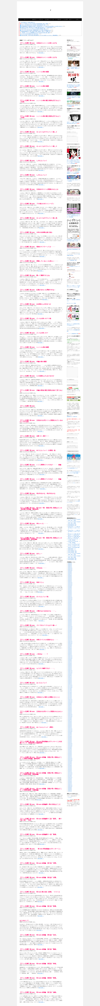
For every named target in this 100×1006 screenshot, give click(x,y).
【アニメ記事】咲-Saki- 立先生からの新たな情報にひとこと (40, 697)
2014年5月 (70, 737)
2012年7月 (70, 764)
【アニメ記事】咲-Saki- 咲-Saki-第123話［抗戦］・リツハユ (40, 892)
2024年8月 (70, 587)
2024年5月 (70, 591)
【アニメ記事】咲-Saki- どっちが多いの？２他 (35, 318)
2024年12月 (70, 582)
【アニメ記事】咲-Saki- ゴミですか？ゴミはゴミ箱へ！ (38, 625)
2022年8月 (70, 616)
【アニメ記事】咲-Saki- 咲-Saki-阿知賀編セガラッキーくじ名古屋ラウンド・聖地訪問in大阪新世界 (41, 742)
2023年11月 (70, 598)
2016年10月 (70, 702)
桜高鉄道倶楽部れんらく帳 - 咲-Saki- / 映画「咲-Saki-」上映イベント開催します (36, 31)
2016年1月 (70, 713)
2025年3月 (70, 579)
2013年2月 (70, 755)
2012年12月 (70, 758)
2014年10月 (70, 731)
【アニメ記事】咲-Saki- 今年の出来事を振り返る (36, 232)
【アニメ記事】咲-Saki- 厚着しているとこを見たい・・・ (39, 261)
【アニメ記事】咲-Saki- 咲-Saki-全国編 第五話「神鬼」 (38, 963)
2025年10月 (70, 570)
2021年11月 (70, 627)
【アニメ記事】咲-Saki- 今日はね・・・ (33, 568)
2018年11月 (70, 671)
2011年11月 (70, 774)
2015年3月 (70, 725)
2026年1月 (70, 566)
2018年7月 (70, 676)
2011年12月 (70, 772)
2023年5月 (70, 605)
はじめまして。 (25, 920)
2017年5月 (70, 693)
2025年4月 (70, 577)
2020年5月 (70, 649)
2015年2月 (70, 726)
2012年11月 (70, 759)
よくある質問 (65, 19)
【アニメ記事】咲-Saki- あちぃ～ (31, 553)
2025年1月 (70, 581)
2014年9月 (70, 732)
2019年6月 (70, 663)
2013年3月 (70, 754)
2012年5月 (70, 766)
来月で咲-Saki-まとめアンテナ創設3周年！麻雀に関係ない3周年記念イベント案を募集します (73, 86)
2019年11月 (70, 657)
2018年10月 (70, 672)
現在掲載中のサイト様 (49, 19)
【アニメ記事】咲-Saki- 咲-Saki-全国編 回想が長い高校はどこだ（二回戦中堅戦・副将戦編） (41, 773)
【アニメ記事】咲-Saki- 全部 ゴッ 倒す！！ (34, 436)
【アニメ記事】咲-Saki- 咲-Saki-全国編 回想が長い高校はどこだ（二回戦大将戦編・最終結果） (41, 757)
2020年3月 (70, 652)
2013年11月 (70, 744)
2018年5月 (70, 679)
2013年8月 (70, 748)
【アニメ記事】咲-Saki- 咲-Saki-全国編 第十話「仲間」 (38, 863)
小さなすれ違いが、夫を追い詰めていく (27, 22)
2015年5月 (70, 722)
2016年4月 (70, 709)
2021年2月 (70, 638)
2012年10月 (70, 760)
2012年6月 (70, 765)
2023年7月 (70, 603)
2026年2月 (70, 565)
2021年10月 (70, 629)
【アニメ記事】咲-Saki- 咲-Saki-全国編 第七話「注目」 (38, 935)
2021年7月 (70, 632)
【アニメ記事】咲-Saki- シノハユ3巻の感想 (34, 72)
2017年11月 (70, 686)
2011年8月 (70, 775)
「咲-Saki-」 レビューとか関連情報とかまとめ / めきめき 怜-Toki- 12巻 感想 (35, 32)
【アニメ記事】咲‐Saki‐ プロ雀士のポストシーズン (37, 203)
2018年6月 (70, 677)
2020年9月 (70, 644)
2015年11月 (70, 715)
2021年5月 (70, 635)
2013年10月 (70, 746)
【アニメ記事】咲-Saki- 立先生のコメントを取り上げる (38, 43)
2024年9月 (70, 586)
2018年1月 (70, 683)
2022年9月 (70, 615)
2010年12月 (70, 777)
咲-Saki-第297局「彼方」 (72, 524)
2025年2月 (70, 580)
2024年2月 (70, 594)
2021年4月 (70, 636)
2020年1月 (70, 654)
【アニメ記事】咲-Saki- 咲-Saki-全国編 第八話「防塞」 (38, 906)
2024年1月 (70, 596)
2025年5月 (70, 576)
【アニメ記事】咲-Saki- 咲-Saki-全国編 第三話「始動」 (38, 992)
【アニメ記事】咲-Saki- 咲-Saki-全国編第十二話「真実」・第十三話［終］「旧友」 (41, 819)
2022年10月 (70, 614)
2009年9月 (70, 787)
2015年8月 (70, 719)
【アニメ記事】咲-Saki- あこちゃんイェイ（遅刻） (37, 727)
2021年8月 (70, 631)
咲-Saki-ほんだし (70, 460)
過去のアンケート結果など (74, 19)
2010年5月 (70, 781)
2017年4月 (70, 694)
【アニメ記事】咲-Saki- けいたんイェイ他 (34, 596)
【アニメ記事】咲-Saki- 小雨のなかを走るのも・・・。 (38, 611)
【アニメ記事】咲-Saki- (28, 406)
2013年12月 (70, 743)
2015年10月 (70, 716)
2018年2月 (70, 682)
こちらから (70, 797)
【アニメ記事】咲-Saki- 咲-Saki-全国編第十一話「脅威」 (38, 834)
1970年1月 (70, 791)
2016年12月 (70, 699)
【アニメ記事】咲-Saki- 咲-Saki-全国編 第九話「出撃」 (38, 877)
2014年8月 (70, 733)
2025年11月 (70, 569)
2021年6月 (70, 633)
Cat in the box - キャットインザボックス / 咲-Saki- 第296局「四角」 (33, 28)
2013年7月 (70, 749)
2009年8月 (70, 788)
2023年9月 (70, 601)
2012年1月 (70, 771)
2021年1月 (70, 640)
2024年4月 (70, 592)
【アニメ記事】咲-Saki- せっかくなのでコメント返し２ (38, 132)
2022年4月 (70, 621)
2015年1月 (70, 727)
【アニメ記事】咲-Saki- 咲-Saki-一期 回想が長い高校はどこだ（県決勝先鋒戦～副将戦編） (41, 538)
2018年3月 (70, 681)
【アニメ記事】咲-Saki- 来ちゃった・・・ (34, 523)
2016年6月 (70, 707)
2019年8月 (70, 660)
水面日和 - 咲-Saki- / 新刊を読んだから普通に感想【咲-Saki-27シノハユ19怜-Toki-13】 (37, 27)
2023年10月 (70, 599)
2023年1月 (70, 610)
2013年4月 (70, 753)
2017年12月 (70, 685)
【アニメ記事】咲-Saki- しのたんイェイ (33, 160)
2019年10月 (70, 658)
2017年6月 (70, 692)
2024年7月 (70, 588)
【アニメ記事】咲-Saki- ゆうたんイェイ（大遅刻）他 (37, 450)
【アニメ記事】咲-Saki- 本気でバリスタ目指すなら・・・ (39, 639)
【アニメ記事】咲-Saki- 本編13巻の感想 (33, 361)
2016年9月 (70, 703)
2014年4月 (70, 738)
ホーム (21, 19)
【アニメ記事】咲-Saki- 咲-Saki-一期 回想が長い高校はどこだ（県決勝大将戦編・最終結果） (41, 508)
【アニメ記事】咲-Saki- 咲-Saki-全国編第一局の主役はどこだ (40, 804)
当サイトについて (27, 19)
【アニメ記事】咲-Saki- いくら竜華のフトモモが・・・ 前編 (40, 479)
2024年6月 (70, 590)
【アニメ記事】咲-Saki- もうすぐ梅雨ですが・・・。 (37, 668)
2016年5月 (70, 708)
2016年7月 (70, 705)
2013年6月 (70, 750)
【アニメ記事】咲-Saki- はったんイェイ (33, 683)
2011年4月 (70, 776)
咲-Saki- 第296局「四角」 (72, 551)
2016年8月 (70, 704)
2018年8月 (70, 675)
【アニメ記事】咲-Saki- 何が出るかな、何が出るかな (37, 493)
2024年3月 (70, 593)
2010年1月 (70, 783)
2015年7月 (70, 720)
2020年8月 (70, 646)
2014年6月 (70, 736)
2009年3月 (70, 789)
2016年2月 (70, 711)
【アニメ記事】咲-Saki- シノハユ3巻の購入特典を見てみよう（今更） (40, 101)
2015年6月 (70, 721)
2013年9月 (70, 747)
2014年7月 (70, 735)
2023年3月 (70, 608)
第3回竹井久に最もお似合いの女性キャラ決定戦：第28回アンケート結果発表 (73, 97)
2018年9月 (70, 674)
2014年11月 (70, 730)
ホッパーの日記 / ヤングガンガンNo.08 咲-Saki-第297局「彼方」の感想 (34, 23)
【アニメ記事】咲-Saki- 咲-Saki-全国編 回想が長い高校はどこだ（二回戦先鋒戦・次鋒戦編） (41, 789)
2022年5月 (70, 620)
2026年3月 (70, 564)
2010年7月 (70, 780)
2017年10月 (70, 687)
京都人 (25, 40)
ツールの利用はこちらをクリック (74, 266)
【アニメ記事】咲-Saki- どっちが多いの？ (34, 333)
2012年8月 (70, 763)
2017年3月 (70, 696)
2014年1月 (70, 742)
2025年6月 (70, 575)
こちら (78, 389)
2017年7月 (70, 691)
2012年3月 (70, 769)
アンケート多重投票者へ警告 (73, 333)
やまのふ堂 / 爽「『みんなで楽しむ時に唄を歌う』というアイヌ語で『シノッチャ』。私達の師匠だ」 (40, 35)
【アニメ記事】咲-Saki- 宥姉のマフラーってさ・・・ (37, 246)
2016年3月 (70, 710)
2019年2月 (70, 668)
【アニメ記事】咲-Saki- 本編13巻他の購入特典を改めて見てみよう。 (41, 390)
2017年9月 (70, 688)
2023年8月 (70, 602)
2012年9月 (70, 761)
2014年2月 (70, 741)
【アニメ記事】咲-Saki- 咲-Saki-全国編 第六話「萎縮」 (38, 949)
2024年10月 (70, 585)
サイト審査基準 (58, 19)
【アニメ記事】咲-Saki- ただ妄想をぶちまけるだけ (37, 376)
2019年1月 (70, 669)
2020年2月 (70, 653)
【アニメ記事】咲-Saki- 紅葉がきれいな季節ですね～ (37, 290)
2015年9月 (70, 718)
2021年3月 (70, 637)
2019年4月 (70, 665)
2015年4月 (70, 724)
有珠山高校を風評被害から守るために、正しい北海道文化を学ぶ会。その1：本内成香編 (73, 215)
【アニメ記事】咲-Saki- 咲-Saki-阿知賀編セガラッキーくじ (40, 849)
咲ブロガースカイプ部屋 (71, 303)
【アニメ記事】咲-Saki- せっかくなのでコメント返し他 (38, 218)
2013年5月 (70, 752)
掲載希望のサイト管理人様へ (38, 19)
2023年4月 (70, 607)
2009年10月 (70, 786)
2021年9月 (70, 630)
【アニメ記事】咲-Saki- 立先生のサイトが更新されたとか (39, 189)
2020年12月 (70, 641)
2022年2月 (70, 624)
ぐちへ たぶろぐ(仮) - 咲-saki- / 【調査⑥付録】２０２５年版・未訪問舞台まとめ (36, 30)
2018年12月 (70, 670)
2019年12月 (70, 655)
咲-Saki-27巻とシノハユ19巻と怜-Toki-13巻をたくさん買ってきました (74, 528)
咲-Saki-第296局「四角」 (72, 558)
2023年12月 (70, 597)
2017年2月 (70, 697)
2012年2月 (70, 770)
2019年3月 (70, 666)
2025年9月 (70, 571)
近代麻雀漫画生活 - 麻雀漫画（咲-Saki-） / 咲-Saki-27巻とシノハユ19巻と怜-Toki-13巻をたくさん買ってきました (42, 26)
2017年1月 (70, 698)
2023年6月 (70, 604)
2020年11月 (70, 642)
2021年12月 (70, 626)
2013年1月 (70, 757)
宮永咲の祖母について (72, 548)
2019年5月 (70, 664)
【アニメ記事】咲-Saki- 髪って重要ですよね (35, 275)
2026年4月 (70, 563)
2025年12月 (70, 568)
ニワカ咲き (75, 320)
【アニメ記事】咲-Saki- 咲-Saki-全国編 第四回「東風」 (38, 978)
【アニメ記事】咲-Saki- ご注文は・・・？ (34, 654)
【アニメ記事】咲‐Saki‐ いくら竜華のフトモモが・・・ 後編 (40, 464)
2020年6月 (70, 648)
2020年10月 (70, 643)
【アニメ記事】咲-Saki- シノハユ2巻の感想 (34, 347)
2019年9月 (70, 659)
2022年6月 (70, 619)
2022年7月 (70, 618)
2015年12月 (70, 714)
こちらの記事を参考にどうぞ (72, 468)
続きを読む (42, 52)
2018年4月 (70, 680)
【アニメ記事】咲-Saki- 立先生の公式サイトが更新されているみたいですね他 (41, 421)
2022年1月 (70, 625)
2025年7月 (70, 574)
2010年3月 (70, 782)
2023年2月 (70, 609)
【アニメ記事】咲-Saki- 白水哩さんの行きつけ (35, 304)
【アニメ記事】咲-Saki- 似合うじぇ (32, 582)
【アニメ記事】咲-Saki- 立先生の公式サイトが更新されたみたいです (41, 712)
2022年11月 (70, 613)
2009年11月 (70, 785)
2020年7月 (70, 647)
